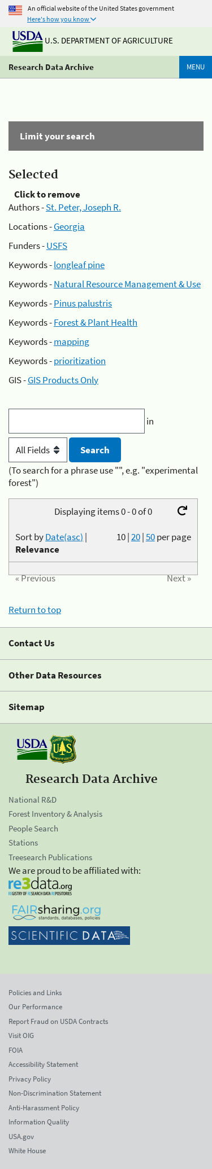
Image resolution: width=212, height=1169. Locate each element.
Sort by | (51, 543)
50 (150, 537)
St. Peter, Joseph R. (83, 207)
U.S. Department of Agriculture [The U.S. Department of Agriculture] (92, 40)
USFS (56, 245)
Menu (196, 67)
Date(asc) (64, 537)
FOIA (15, 1050)
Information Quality (38, 1122)
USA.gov (21, 1136)
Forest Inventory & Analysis (55, 813)
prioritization (80, 360)
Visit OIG (21, 1035)
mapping (71, 341)
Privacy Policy (29, 1079)
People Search (33, 828)
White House (27, 1150)
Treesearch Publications (50, 857)
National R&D (32, 799)
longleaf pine (79, 265)
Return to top (34, 609)
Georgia (69, 226)
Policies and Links (35, 992)
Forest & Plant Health (95, 322)
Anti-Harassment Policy (43, 1108)
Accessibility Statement (43, 1064)
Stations (23, 842)
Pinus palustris (83, 303)
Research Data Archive (51, 67)
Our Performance (35, 1007)
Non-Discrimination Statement (54, 1093)
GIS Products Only (63, 380)
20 (135, 537)
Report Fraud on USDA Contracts (58, 1021)
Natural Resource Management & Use (127, 284)
